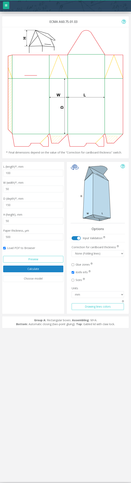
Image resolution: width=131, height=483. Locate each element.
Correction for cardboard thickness (95, 247)
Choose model (33, 278)
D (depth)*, (13, 198)
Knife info (81, 272)
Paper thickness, (16, 230)
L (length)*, (13, 166)
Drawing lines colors (98, 306)
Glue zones (82, 264)
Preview (33, 259)
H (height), (12, 214)
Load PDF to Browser (19, 248)
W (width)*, (13, 182)
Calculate (33, 269)
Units (75, 288)
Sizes (78, 280)
